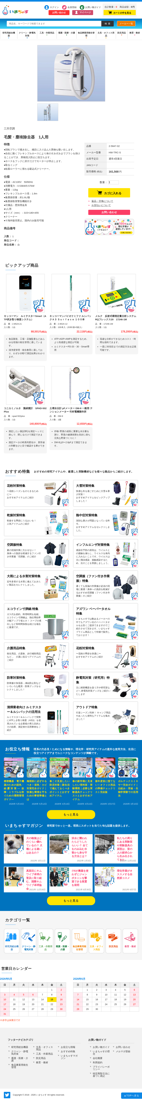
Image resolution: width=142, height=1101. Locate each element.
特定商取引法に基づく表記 (101, 1074)
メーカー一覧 (126, 23)
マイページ (85, 12)
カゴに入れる (109, 192)
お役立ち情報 (68, 1047)
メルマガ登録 (123, 1051)
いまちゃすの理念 (101, 1052)
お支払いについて (101, 205)
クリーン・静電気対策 (27, 34)
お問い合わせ (59, 12)
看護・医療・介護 (66, 33)
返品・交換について (102, 201)
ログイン (54, 7)
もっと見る (71, 814)
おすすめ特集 (68, 1051)
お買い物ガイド (91, 7)
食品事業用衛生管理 (86, 34)
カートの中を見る (119, 12)
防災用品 (121, 33)
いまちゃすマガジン (69, 1056)
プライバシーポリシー (101, 1068)
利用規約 (97, 1062)
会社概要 (97, 1058)
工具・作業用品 (47, 33)
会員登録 (72, 7)
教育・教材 (134, 33)
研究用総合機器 (8, 34)
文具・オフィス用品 (106, 34)
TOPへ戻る (131, 1095)
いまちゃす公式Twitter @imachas (7, 1095)
